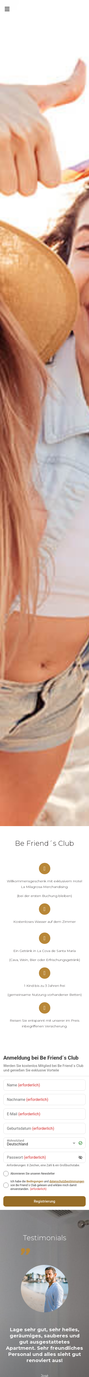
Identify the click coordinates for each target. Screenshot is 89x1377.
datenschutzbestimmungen (66, 1181)
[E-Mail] (44, 1114)
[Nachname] (44, 1099)
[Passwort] (41, 1157)
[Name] (44, 1085)
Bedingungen (34, 1181)
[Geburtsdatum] (44, 1128)
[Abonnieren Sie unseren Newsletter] (6, 1173)
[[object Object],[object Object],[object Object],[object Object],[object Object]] (6, 1185)
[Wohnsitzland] (40, 1143)
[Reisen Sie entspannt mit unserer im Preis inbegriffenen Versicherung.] (44, 1008)
